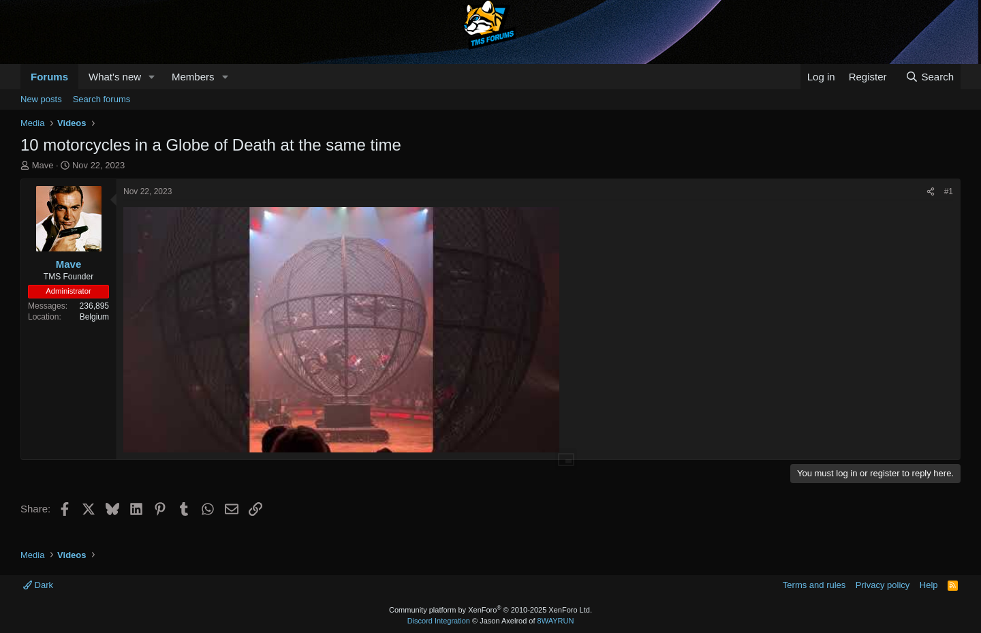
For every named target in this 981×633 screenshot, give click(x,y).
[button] (151, 76)
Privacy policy (882, 585)
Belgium (94, 317)
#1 (948, 191)
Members (193, 76)
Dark (38, 585)
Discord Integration (438, 621)
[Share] (930, 192)
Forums (49, 76)
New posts (41, 99)
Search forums (102, 99)
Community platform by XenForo (490, 610)
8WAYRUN (556, 621)
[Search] (930, 76)
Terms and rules (814, 585)
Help (929, 585)
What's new (115, 76)
